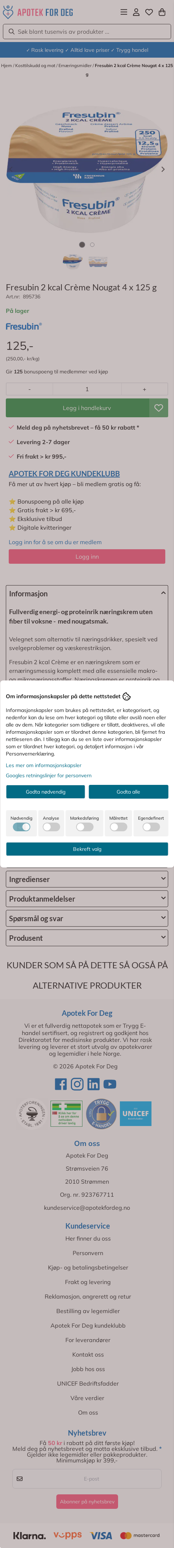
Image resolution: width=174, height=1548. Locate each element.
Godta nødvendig (45, 792)
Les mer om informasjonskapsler (43, 765)
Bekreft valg (87, 849)
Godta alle (128, 792)
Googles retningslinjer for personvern (49, 775)
